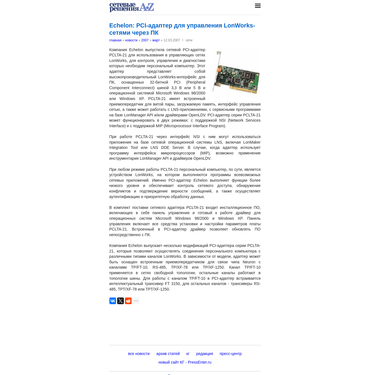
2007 (145, 40)
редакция (204, 353)
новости (131, 40)
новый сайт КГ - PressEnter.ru (185, 362)
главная (115, 40)
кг (187, 353)
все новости (139, 353)
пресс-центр (231, 353)
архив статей (168, 353)
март (156, 40)
